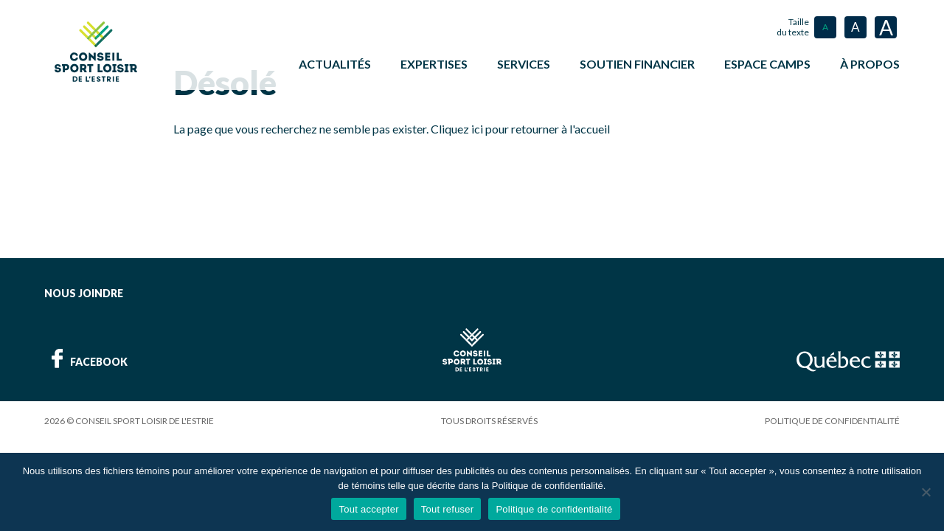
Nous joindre (83, 291)
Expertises (434, 64)
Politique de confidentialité (832, 419)
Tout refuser (447, 509)
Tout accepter (368, 509)
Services (523, 64)
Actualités (335, 64)
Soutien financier (637, 64)
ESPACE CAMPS (767, 64)
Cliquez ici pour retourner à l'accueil (520, 127)
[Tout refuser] (925, 492)
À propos (870, 64)
